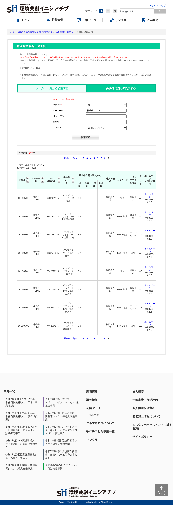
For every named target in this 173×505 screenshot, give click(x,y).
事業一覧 (9, 391)
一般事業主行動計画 (145, 399)
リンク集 (92, 439)
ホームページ (149, 195)
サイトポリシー (142, 436)
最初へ (67, 158)
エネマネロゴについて (100, 423)
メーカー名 (58, 110)
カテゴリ (58, 104)
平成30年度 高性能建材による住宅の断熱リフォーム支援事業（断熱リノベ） (46, 32)
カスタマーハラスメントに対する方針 (152, 426)
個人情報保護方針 (143, 408)
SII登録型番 (58, 116)
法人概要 (138, 391)
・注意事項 (92, 414)
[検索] (137, 11)
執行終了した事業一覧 (100, 431)
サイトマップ (158, 5)
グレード (57, 127)
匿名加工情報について (146, 416)
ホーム (11, 32)
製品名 (56, 122)
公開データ (93, 408)
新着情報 (92, 391)
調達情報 (92, 399)
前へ (75, 158)
